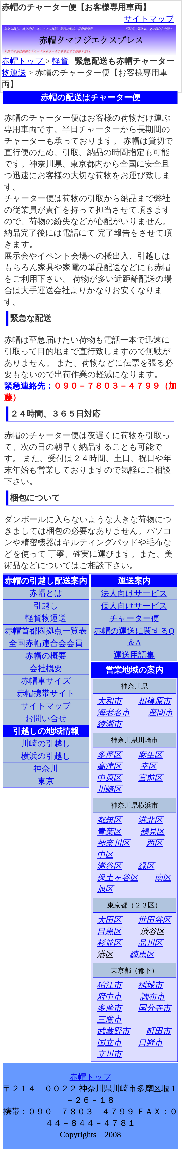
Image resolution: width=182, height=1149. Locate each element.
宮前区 (150, 777)
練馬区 (142, 954)
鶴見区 (152, 831)
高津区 (109, 766)
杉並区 (109, 943)
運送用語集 (134, 655)
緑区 (146, 866)
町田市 (158, 1031)
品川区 (150, 943)
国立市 (109, 1042)
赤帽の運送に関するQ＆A (134, 636)
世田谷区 (154, 919)
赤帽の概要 (46, 655)
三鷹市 (109, 1019)
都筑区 (109, 820)
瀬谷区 (109, 866)
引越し (45, 605)
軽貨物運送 (45, 618)
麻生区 (150, 754)
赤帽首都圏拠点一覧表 (46, 630)
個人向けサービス (134, 605)
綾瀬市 (109, 724)
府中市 (109, 996)
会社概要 (45, 668)
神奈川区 (113, 843)
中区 (105, 854)
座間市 (160, 712)
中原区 (109, 777)
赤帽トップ (23, 61)
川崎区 (109, 789)
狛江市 (109, 985)
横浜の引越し (46, 756)
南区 (163, 877)
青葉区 (109, 831)
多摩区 (109, 754)
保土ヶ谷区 (117, 877)
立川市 (109, 1054)
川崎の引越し (46, 743)
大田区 (109, 919)
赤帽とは (45, 593)
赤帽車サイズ (46, 680)
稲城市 (150, 985)
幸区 (148, 766)
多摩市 (109, 1008)
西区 (154, 843)
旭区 (105, 889)
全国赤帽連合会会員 (46, 643)
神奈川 (45, 768)
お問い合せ (46, 718)
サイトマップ (149, 18)
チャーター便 (134, 618)
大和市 (109, 701)
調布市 (152, 996)
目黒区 (109, 931)
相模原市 (154, 701)
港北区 (150, 820)
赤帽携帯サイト (46, 693)
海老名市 (113, 712)
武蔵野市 (113, 1031)
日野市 (150, 1042)
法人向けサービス (134, 593)
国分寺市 (154, 1008)
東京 (46, 781)
